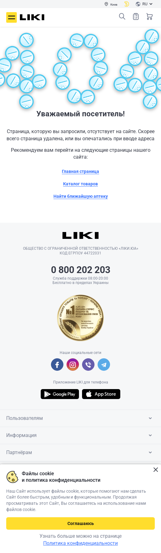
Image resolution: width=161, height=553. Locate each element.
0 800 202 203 (80, 269)
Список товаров (136, 16)
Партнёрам (80, 452)
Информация (80, 435)
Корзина (149, 16)
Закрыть (155, 469)
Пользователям (80, 418)
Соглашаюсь (80, 523)
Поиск (122, 16)
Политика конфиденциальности (80, 543)
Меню (11, 17)
